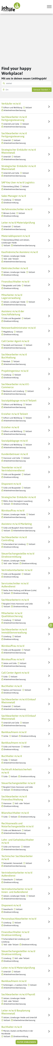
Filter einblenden (26, 1042)
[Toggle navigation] (48, 6)
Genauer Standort (41, 90)
